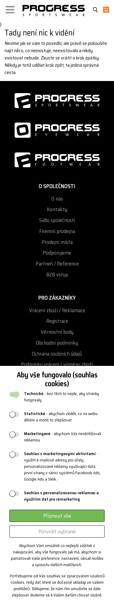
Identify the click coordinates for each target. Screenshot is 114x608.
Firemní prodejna (57, 231)
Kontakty (57, 209)
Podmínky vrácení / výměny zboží (57, 364)
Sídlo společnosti (57, 220)
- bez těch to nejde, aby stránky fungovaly (61, 396)
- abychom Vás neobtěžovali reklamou (62, 437)
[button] (10, 8)
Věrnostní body (57, 332)
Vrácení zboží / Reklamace (57, 310)
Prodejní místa (57, 242)
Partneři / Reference (57, 264)
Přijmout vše (57, 516)
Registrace (57, 321)
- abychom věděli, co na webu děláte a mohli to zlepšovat (61, 416)
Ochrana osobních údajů (57, 354)
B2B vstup (57, 275)
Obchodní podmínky (57, 343)
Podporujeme (57, 253)
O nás (57, 199)
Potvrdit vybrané (57, 531)
